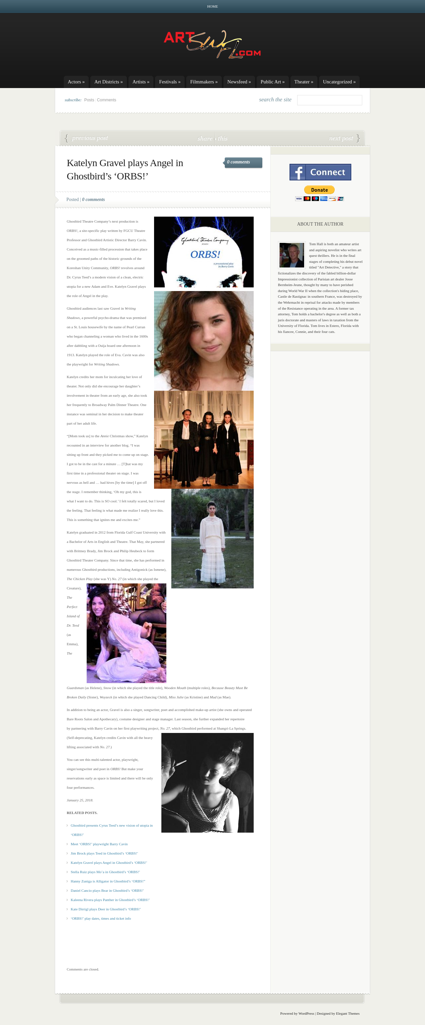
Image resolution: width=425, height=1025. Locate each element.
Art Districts (108, 81)
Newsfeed (239, 81)
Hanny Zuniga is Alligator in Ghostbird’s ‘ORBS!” (108, 881)
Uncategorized (339, 81)
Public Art (273, 81)
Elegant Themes (348, 1013)
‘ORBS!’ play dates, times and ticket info (87, 138)
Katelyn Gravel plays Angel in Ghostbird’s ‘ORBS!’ (109, 863)
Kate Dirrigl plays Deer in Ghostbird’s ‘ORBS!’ (106, 909)
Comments (106, 100)
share (206, 138)
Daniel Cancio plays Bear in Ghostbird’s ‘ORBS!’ (344, 138)
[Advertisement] (320, 460)
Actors (76, 81)
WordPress (306, 1013)
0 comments (238, 161)
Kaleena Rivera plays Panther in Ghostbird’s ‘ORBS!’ (110, 900)
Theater (304, 81)
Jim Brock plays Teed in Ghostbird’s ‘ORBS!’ (104, 853)
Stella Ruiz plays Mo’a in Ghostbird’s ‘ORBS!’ (105, 872)
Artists (140, 81)
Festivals (170, 81)
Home (212, 6)
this (221, 138)
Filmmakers (204, 81)
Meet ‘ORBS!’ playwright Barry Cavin (99, 844)
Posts (89, 100)
